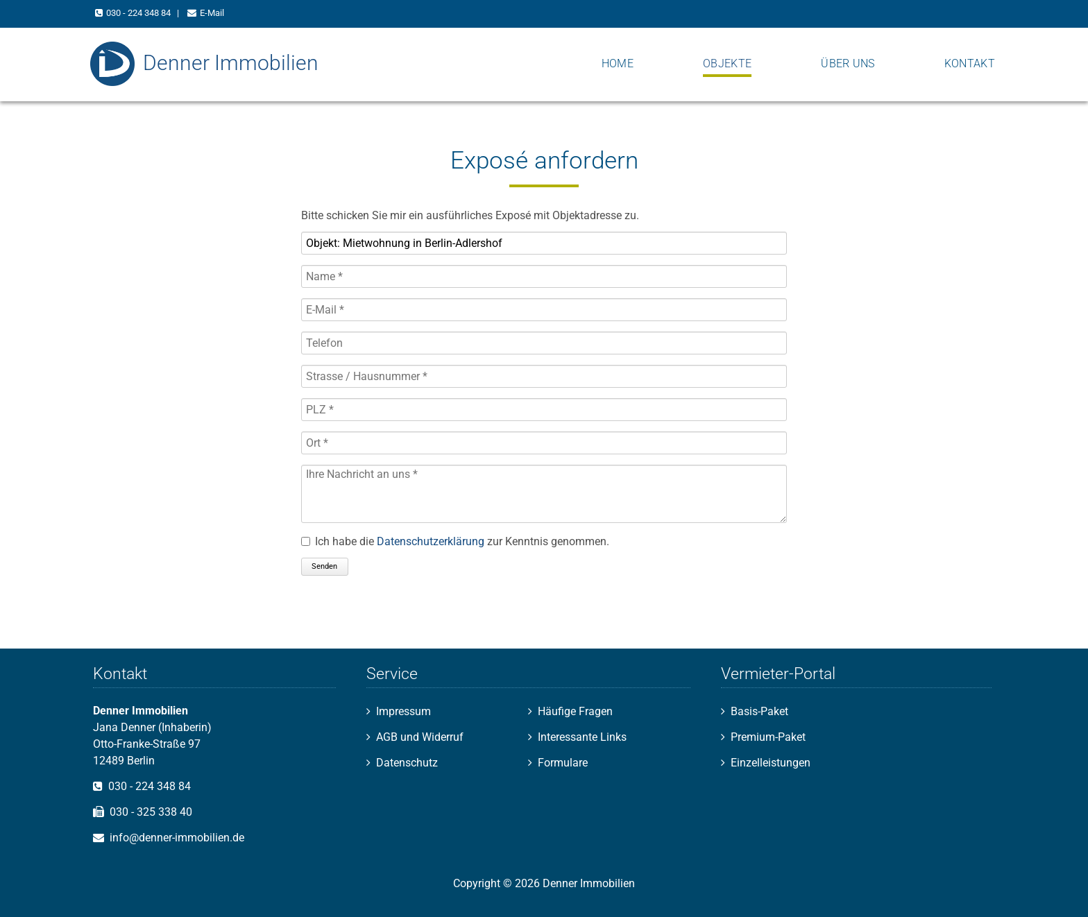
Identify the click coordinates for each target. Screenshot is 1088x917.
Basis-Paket (759, 711)
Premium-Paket (768, 737)
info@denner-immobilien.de (177, 837)
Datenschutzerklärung (430, 541)
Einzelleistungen (770, 762)
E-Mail (212, 13)
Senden (324, 566)
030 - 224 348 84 (138, 13)
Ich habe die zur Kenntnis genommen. (462, 541)
